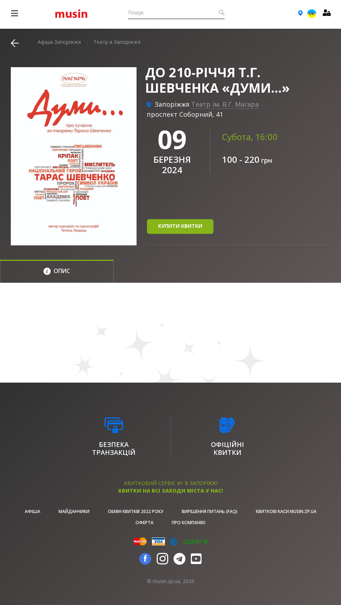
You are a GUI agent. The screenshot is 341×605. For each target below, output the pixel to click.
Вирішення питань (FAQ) (210, 511)
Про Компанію (189, 522)
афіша (32, 511)
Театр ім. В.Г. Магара (225, 104)
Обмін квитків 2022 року (135, 511)
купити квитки (180, 225)
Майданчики (74, 511)
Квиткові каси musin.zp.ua (286, 511)
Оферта (144, 522)
